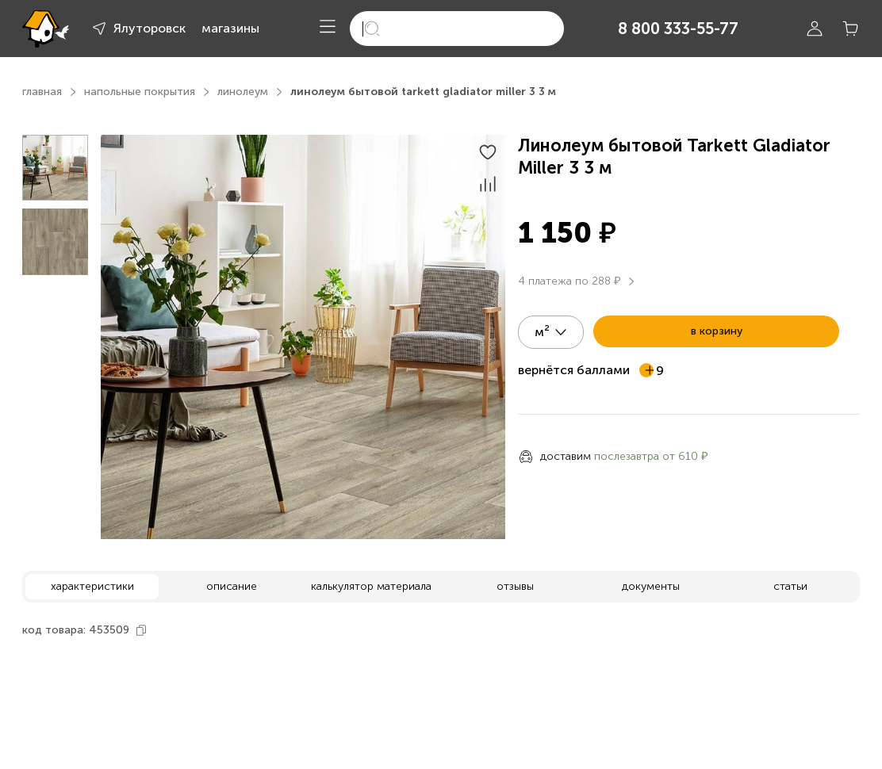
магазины (230, 28)
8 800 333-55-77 (678, 28)
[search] (457, 28)
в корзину (716, 331)
